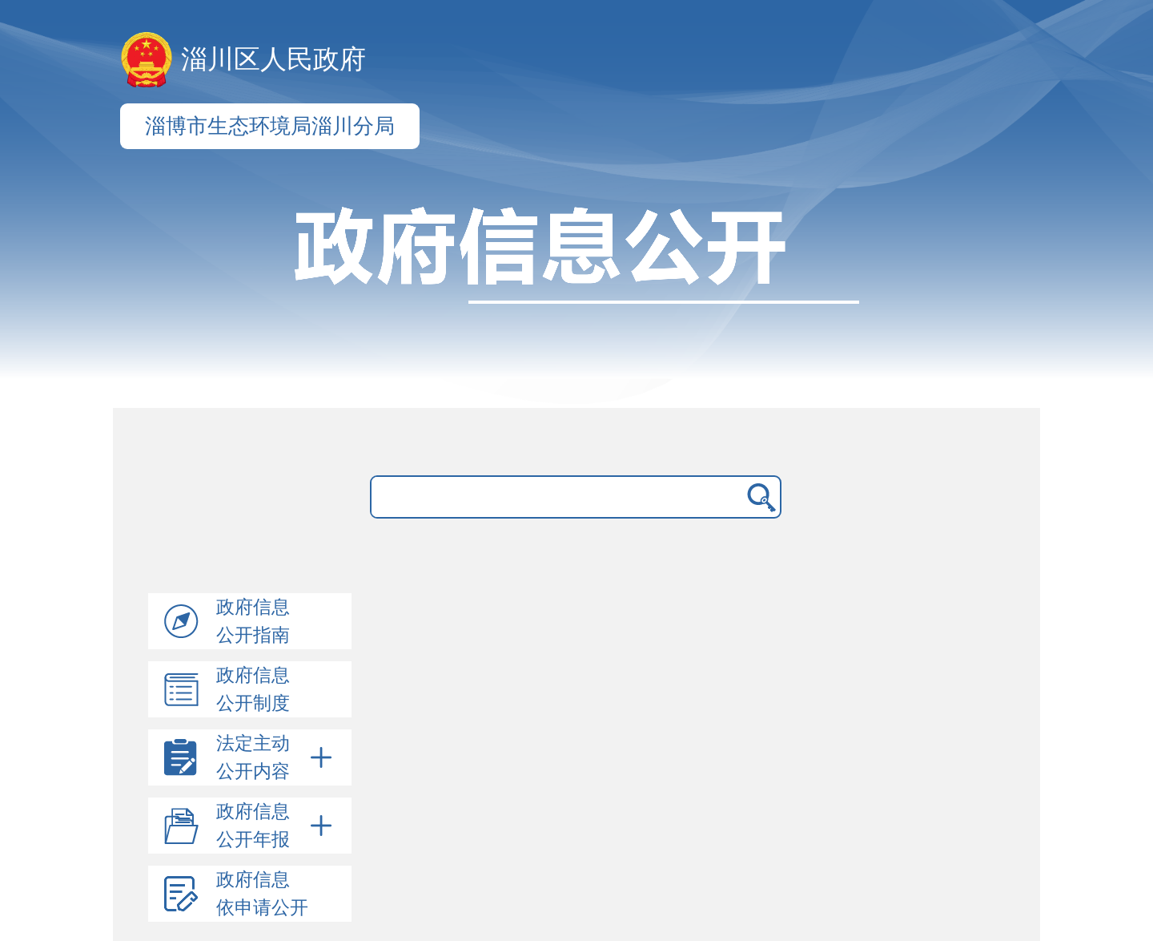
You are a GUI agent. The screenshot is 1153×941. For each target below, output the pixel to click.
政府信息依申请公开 (262, 894)
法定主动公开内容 (277, 757)
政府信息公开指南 (253, 621)
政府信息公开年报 (277, 826)
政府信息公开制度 (253, 689)
